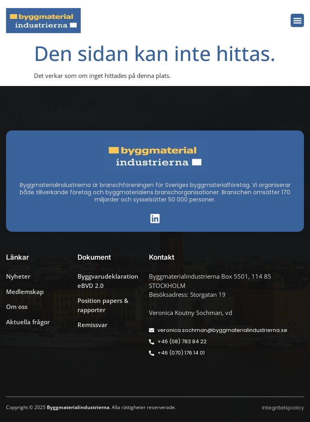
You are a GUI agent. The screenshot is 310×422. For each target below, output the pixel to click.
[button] (297, 20)
